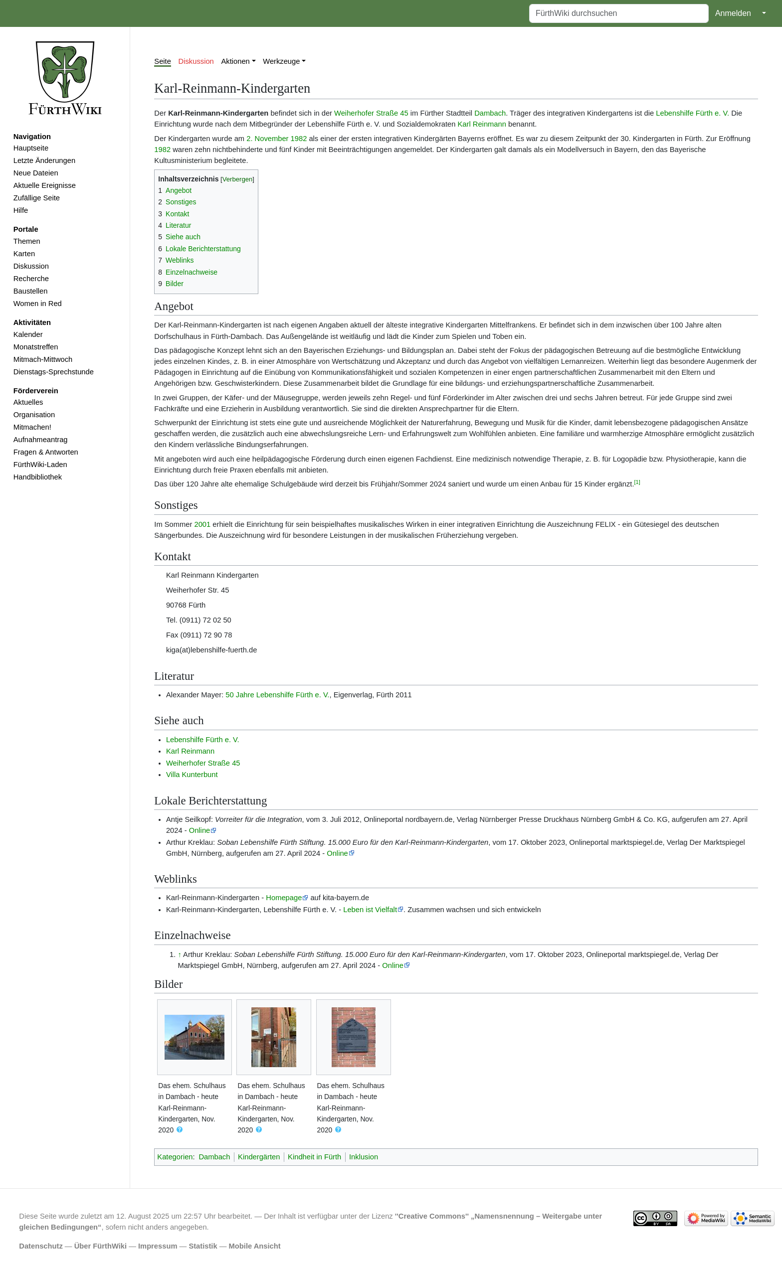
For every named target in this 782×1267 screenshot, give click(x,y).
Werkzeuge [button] (281, 61)
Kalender (28, 334)
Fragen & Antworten (45, 452)
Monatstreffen (35, 347)
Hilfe (20, 210)
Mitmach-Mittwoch (43, 359)
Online (199, 830)
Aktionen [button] (235, 61)
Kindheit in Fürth (314, 1157)
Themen (26, 241)
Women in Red (37, 304)
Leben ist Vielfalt (370, 910)
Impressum (158, 1246)
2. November (267, 139)
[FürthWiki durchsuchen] (619, 13)
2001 (202, 524)
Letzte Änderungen (44, 160)
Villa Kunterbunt (192, 775)
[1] (637, 482)
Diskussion (31, 266)
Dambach (490, 113)
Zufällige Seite (36, 198)
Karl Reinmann (482, 124)
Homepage (284, 898)
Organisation (34, 415)
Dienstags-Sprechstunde (53, 372)
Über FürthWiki (100, 1246)
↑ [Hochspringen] (179, 954)
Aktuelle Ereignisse (44, 185)
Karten (24, 254)
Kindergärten (259, 1157)
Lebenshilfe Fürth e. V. (692, 113)
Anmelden (733, 13)
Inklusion (363, 1157)
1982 (299, 139)
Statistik (203, 1246)
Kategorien (175, 1157)
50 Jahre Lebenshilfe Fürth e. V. (277, 695)
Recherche (31, 279)
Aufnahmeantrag (40, 440)
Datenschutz (41, 1246)
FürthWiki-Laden (40, 465)
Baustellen (30, 291)
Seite (162, 61)
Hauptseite (30, 148)
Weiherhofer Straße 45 (371, 113)
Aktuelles (28, 402)
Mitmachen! (32, 427)
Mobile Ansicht (255, 1246)
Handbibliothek (37, 477)
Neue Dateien (35, 173)
